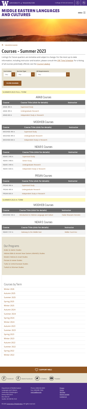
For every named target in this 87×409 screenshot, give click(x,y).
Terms (62, 390)
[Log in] (78, 3)
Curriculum (8, 71)
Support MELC (43, 369)
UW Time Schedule (65, 60)
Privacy (62, 388)
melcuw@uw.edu (36, 392)
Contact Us (63, 397)
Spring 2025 (9, 301)
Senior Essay (27, 161)
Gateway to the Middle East (31, 232)
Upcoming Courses (11, 45)
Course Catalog (43, 64)
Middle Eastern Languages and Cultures (31, 13)
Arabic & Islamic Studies (12, 250)
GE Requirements (42, 71)
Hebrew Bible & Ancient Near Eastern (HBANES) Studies (24, 253)
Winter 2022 (9, 355)
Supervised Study (27, 107)
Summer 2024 (10, 314)
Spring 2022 (9, 351)
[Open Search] (84, 3)
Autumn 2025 (9, 293)
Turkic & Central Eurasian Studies (16, 264)
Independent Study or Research (32, 115)
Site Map (62, 392)
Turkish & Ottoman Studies (14, 267)
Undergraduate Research (30, 111)
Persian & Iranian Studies (13, 260)
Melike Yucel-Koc (71, 232)
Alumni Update (64, 394)
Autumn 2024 (9, 309)
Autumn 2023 (9, 326)
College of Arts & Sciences (64, 3)
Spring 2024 (9, 318)
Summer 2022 (10, 346)
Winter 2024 (9, 322)
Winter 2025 (9, 305)
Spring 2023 (9, 334)
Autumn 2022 (9, 342)
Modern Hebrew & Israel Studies (16, 257)
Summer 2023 (10, 330)
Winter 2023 (9, 338)
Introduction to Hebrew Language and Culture (36, 215)
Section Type (21, 71)
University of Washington (15, 404)
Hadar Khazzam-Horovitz (71, 215)
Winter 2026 (9, 289)
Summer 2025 (10, 297)
